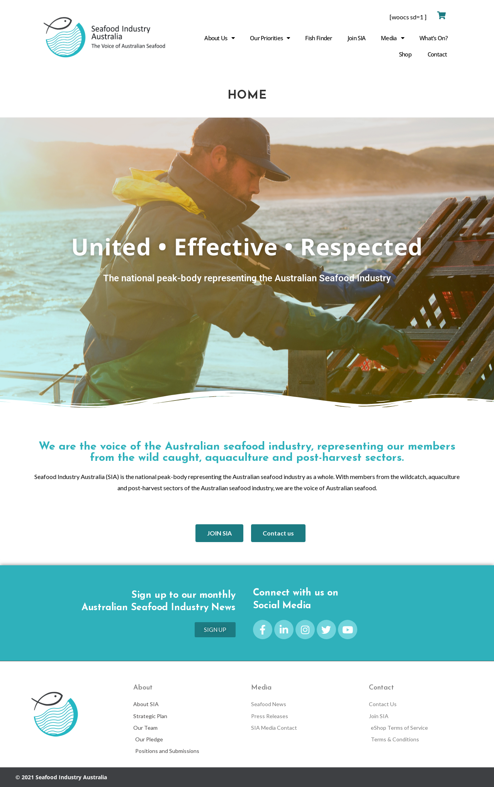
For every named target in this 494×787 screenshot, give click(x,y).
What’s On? (433, 38)
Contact (437, 54)
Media (392, 38)
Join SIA (356, 38)
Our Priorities (270, 38)
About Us (219, 38)
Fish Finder (318, 38)
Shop (405, 54)
